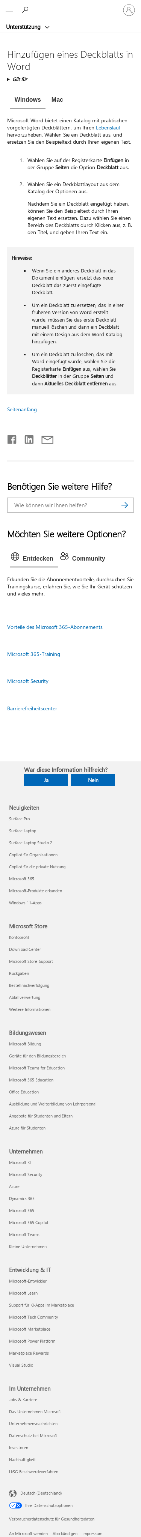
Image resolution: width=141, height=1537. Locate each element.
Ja (46, 780)
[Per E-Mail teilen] (44, 438)
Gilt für (19, 79)
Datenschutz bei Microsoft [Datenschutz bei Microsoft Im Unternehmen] (33, 1435)
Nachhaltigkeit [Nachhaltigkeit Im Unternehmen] (22, 1459)
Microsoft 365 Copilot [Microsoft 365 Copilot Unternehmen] (29, 1222)
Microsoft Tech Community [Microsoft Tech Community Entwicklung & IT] (33, 1317)
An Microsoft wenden (28, 1533)
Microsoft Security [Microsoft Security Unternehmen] (25, 1174)
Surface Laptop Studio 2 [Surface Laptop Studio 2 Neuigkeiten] (30, 842)
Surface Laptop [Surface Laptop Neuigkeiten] (22, 830)
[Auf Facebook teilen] (12, 438)
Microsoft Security (28, 680)
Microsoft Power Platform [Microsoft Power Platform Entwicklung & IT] (32, 1341)
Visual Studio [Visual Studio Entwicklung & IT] (21, 1365)
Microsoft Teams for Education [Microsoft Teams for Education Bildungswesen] (37, 1068)
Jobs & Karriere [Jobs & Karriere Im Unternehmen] (23, 1399)
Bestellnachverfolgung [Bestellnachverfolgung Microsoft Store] (29, 985)
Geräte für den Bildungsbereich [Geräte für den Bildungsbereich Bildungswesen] (37, 1056)
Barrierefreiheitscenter (32, 708)
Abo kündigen (65, 1533)
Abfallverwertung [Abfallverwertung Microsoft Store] (24, 997)
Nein (93, 780)
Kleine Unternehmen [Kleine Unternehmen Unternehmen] (28, 1246)
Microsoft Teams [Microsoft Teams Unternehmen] (24, 1234)
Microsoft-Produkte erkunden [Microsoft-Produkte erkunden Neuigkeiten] (35, 890)
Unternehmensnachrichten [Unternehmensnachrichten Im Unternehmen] (33, 1423)
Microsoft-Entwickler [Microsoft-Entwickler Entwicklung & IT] (28, 1281)
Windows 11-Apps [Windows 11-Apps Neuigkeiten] (25, 902)
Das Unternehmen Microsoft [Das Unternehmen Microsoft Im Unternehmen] (35, 1411)
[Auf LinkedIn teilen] (26, 438)
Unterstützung (24, 26)
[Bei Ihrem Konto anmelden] (129, 10)
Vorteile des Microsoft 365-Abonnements (55, 626)
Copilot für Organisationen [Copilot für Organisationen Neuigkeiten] (33, 854)
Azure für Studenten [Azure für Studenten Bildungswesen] (27, 1128)
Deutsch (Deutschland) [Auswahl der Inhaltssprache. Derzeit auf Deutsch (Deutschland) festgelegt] (41, 1493)
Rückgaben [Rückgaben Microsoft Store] (19, 973)
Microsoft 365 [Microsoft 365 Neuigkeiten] (21, 878)
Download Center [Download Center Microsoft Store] (25, 949)
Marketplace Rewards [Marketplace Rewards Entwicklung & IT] (29, 1353)
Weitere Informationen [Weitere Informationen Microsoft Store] (29, 1009)
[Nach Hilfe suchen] (26, 10)
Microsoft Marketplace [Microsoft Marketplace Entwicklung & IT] (29, 1329)
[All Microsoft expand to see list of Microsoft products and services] (9, 10)
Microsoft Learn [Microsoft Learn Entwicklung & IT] (23, 1293)
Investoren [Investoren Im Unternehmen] (18, 1447)
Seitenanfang (22, 409)
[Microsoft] (70, 5)
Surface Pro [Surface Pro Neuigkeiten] (19, 818)
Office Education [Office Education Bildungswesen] (24, 1092)
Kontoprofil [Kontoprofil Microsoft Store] (19, 937)
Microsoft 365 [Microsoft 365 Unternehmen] (21, 1210)
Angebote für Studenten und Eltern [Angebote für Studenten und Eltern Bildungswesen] (41, 1116)
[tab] (27, 100)
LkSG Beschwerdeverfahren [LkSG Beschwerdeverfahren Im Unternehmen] (33, 1471)
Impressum (92, 1533)
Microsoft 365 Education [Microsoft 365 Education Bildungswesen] (31, 1080)
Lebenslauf (108, 127)
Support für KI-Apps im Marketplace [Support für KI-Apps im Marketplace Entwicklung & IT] (41, 1305)
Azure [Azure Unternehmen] (14, 1186)
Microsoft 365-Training (33, 653)
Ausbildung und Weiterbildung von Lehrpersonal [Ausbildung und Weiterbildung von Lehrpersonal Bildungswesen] (53, 1104)
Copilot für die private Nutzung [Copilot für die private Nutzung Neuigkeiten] (37, 866)
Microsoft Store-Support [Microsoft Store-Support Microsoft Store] (31, 961)
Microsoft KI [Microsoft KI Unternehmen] (20, 1162)
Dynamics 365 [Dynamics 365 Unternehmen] (22, 1198)
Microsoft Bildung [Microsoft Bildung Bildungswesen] (25, 1044)
